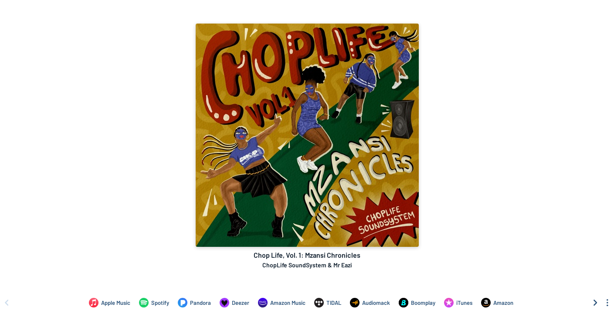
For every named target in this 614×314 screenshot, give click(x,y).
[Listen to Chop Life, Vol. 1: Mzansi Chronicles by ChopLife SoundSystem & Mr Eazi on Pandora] (194, 302)
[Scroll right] (595, 302)
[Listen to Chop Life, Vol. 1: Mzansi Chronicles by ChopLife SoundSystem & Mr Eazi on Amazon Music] (281, 302)
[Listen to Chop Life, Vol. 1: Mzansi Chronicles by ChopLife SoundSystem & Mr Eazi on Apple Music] (109, 302)
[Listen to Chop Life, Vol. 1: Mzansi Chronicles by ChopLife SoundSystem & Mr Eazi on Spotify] (154, 302)
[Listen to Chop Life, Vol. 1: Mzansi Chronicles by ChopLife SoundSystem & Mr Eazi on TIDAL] (328, 302)
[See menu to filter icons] (607, 302)
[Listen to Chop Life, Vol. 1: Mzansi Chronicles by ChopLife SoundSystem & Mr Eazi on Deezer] (234, 302)
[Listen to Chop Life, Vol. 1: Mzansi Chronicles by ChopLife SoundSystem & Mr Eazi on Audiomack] (370, 302)
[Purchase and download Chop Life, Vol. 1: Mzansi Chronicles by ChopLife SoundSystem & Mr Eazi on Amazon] (497, 302)
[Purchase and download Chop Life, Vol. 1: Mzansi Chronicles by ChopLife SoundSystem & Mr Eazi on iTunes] (458, 302)
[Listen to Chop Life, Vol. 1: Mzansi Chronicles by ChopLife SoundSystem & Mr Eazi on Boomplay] (417, 302)
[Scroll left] (6, 302)
